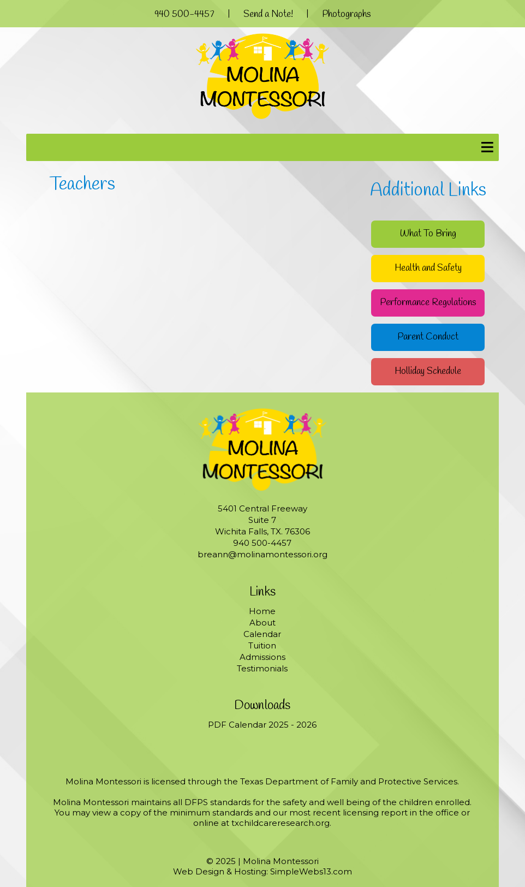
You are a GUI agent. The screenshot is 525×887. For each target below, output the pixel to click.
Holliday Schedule (428, 371)
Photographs (346, 14)
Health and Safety (428, 268)
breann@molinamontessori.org (262, 554)
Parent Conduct (427, 337)
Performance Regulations (428, 302)
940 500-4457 (184, 14)
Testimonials (262, 668)
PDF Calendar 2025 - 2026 (262, 724)
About (262, 622)
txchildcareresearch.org (280, 823)
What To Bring (428, 234)
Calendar (262, 634)
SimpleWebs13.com (311, 871)
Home (262, 611)
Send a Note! (268, 14)
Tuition (262, 645)
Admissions (262, 657)
